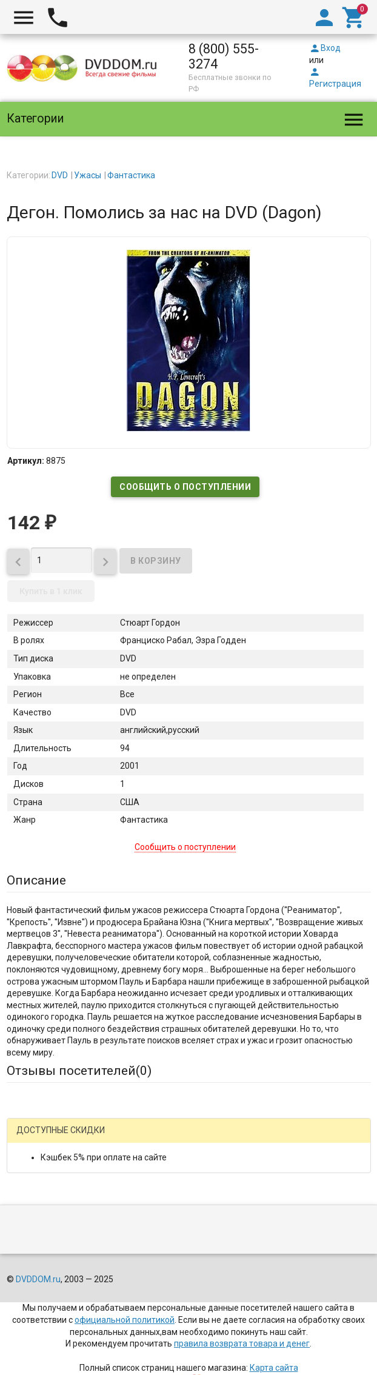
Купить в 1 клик (50, 591)
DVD (60, 175)
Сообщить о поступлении (185, 487)
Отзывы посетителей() (79, 1070)
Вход (325, 48)
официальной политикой (125, 1320)
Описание (36, 880)
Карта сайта (274, 1368)
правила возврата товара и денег (242, 1343)
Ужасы (87, 175)
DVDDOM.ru (38, 1279)
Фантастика (131, 175)
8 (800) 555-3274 (224, 56)
